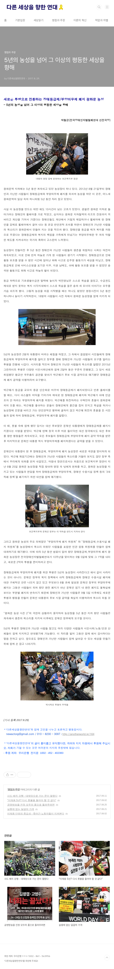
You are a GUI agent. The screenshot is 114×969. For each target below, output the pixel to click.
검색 (99, 7)
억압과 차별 (101, 20)
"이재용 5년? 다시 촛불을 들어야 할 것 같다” (31, 800)
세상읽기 (38, 20)
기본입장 (20, 20)
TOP (107, 957)
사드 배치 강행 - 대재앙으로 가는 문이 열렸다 (32, 795)
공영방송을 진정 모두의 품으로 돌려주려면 (31, 804)
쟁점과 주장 (58, 20)
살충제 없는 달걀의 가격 (20, 809)
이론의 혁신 (80, 20)
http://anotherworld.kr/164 (78, 734)
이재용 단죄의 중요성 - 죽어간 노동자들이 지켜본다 (35, 813)
